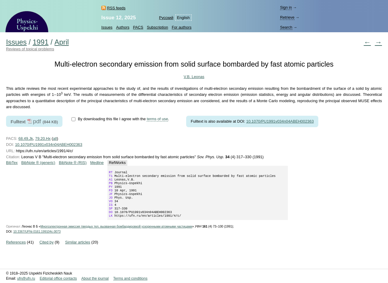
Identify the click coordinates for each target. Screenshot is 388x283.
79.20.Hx (43, 138)
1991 (41, 42)
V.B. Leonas (194, 76)
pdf (37, 121)
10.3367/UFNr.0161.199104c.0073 (37, 239)
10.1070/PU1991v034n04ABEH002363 (280, 121)
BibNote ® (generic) (38, 162)
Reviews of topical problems (30, 49)
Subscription (157, 27)
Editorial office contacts (58, 278)
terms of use (157, 119)
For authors (181, 27)
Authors (122, 27)
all (55, 138)
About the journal (95, 278)
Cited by (47, 250)
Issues (107, 27)
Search (286, 27)
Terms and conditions (130, 278)
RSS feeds (116, 8)
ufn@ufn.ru (26, 278)
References (16, 250)
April (62, 42)
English (183, 17)
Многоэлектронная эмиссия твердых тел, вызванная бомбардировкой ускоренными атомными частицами (116, 234)
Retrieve (287, 17)
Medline (97, 162)
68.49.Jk (25, 138)
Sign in (286, 7)
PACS (138, 27)
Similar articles (77, 250)
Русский (166, 17)
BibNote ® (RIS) (73, 162)
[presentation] (62, 94)
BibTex (11, 162)
